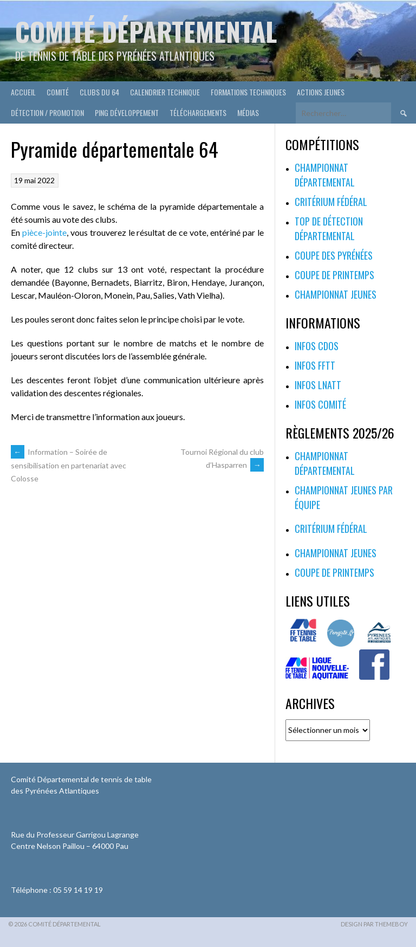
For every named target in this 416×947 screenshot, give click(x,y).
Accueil (23, 92)
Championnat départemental (325, 174)
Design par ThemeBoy (374, 923)
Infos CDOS (317, 346)
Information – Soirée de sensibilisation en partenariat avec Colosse (68, 465)
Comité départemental (146, 31)
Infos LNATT (318, 385)
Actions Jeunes (320, 92)
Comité (58, 92)
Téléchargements (198, 112)
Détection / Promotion (47, 112)
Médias (248, 112)
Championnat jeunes (335, 294)
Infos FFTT (315, 365)
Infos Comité (320, 404)
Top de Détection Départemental (329, 228)
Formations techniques (248, 92)
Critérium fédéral (331, 202)
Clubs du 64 (99, 92)
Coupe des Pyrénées (334, 255)
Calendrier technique (165, 92)
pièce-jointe (44, 232)
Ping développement (127, 112)
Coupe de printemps (334, 275)
